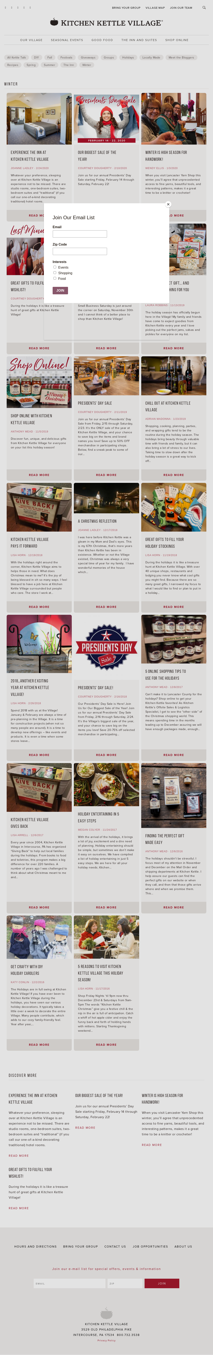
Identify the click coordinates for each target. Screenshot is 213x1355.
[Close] (168, 204)
